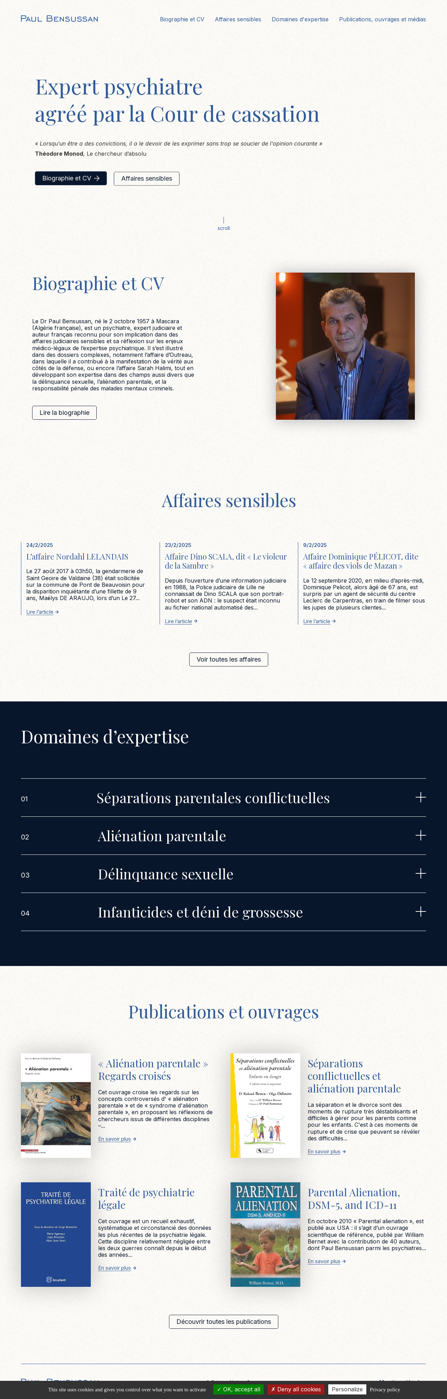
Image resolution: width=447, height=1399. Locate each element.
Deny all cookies (296, 1389)
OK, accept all (238, 1389)
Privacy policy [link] (385, 1389)
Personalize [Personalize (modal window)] (347, 1389)
